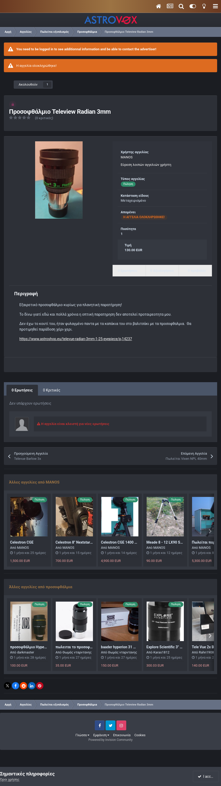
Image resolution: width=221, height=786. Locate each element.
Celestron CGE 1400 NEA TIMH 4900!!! (132, 542)
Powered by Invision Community (111, 740)
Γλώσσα (83, 735)
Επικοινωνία (121, 735)
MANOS (127, 157)
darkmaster (25, 652)
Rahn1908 (206, 652)
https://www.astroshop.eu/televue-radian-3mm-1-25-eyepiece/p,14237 (75, 339)
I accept (206, 776)
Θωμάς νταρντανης (77, 652)
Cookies (139, 735)
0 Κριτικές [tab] (51, 390)
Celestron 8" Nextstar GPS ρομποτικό (86, 542)
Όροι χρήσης (9, 779)
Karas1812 (161, 652)
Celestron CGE (22, 542)
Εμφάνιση (101, 735)
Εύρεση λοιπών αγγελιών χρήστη (146, 165)
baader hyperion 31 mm (120, 647)
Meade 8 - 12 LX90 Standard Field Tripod (179, 542)
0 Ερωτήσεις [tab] (22, 390)
